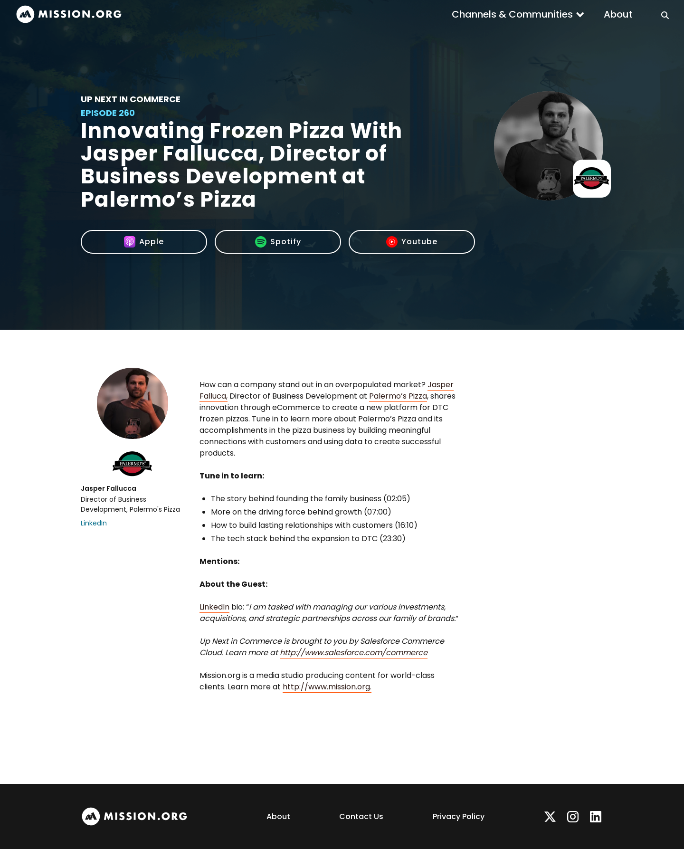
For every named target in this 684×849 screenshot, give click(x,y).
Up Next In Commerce (130, 99)
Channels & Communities (512, 14)
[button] (518, 14)
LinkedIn (94, 523)
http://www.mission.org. (327, 686)
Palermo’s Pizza (398, 396)
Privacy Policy (458, 816)
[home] (69, 14)
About (618, 14)
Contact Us (361, 816)
